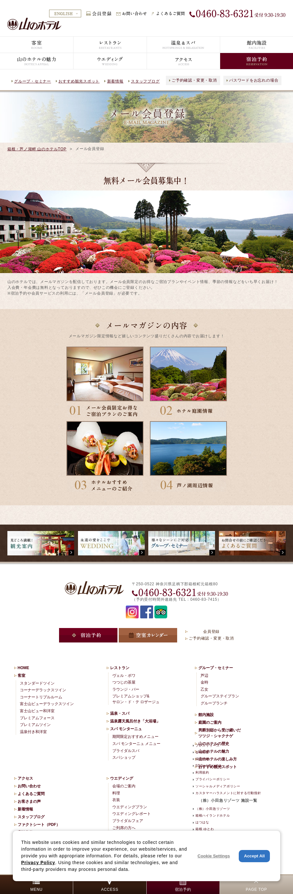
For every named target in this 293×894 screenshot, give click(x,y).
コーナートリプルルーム (41, 697)
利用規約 (202, 772)
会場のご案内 (123, 786)
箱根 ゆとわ (204, 829)
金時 (204, 682)
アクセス (25, 778)
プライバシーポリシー (212, 779)
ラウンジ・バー (125, 689)
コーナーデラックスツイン (43, 690)
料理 (116, 793)
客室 (21, 675)
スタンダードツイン (37, 683)
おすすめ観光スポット (78, 81)
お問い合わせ (29, 786)
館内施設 (206, 715)
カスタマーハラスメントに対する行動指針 (228, 793)
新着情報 (115, 81)
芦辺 (204, 675)
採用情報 (202, 759)
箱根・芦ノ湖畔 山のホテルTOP (36, 149)
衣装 (116, 800)
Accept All (254, 856)
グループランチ (214, 703)
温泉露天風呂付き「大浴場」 (135, 721)
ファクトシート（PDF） (39, 824)
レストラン (119, 668)
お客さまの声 (29, 801)
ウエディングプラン (129, 807)
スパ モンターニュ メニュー (136, 743)
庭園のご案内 (209, 722)
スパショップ (123, 757)
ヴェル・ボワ (123, 675)
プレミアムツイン (35, 724)
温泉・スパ (119, 713)
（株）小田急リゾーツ (212, 808)
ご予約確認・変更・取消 (194, 80)
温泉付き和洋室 (33, 732)
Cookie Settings (214, 856)
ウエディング (121, 778)
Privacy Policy (38, 862)
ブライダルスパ (125, 750)
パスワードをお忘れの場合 (253, 80)
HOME (23, 668)
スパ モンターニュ (126, 729)
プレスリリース (207, 745)
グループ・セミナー (32, 81)
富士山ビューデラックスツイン (47, 704)
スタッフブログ (145, 81)
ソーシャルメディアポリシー (217, 786)
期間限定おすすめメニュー (135, 736)
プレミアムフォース (37, 718)
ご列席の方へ (123, 828)
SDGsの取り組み (208, 765)
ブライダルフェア (127, 821)
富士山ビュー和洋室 (37, 711)
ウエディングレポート (131, 813)
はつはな (202, 822)
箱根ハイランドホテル (212, 815)
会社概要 (202, 752)
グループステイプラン (220, 696)
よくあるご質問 (31, 794)
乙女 (204, 689)
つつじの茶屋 (123, 682)
